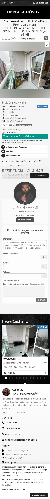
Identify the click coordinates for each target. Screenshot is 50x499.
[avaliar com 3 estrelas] (9, 38)
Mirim (22, 102)
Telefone (6, 272)
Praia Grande (9, 102)
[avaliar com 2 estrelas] (6, 38)
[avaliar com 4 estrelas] (11, 38)
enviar (41, 300)
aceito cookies (39, 495)
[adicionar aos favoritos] (45, 373)
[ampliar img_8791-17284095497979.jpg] (25, 65)
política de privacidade (36, 284)
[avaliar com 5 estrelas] (14, 38)
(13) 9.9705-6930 (42, 3)
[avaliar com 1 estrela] (3, 38)
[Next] (47, 351)
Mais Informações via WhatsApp (19, 136)
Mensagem (8, 239)
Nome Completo (10, 253)
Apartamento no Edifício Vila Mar (24, 21)
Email (5, 263)
